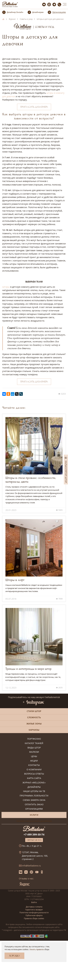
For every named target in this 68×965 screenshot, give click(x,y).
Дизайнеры (34, 787)
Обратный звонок (34, 840)
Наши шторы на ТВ (34, 791)
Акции (34, 761)
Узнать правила (36, 949)
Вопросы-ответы (34, 774)
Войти (34, 902)
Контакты (34, 765)
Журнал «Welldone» (34, 782)
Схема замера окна (34, 800)
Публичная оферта (34, 915)
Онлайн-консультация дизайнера (34, 821)
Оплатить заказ (34, 804)
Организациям (34, 809)
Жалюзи (34, 752)
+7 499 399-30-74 (34, 834)
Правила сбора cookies (34, 918)
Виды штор (34, 747)
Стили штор (34, 711)
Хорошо (14, 955)
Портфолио (34, 739)
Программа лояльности (34, 795)
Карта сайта (34, 778)
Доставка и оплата (34, 906)
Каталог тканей (34, 743)
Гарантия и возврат (34, 909)
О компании (34, 769)
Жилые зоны (34, 723)
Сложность (34, 717)
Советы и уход (44, 27)
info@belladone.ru (31, 865)
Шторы (6, 286)
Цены (34, 756)
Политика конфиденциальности (34, 912)
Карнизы (34, 729)
